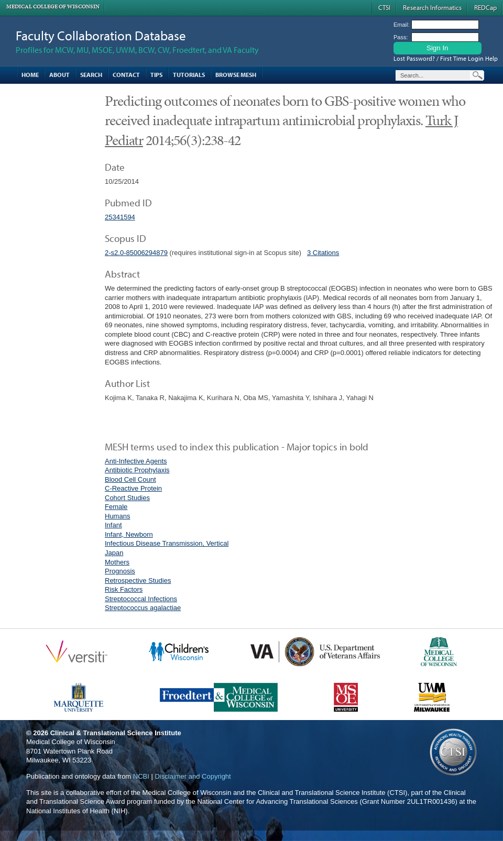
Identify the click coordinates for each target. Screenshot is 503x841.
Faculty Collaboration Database (101, 35)
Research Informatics (432, 7)
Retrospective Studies (138, 580)
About (59, 75)
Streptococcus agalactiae (143, 608)
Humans (117, 516)
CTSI (384, 7)
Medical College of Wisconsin (53, 6)
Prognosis (120, 571)
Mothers (117, 562)
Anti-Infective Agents (136, 461)
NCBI (141, 776)
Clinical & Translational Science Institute (115, 733)
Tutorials (189, 75)
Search (91, 75)
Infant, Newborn (129, 534)
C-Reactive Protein (133, 488)
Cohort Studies (127, 498)
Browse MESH (235, 75)
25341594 (120, 217)
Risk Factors (124, 589)
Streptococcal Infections (141, 599)
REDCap (485, 7)
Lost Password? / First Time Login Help (445, 58)
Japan (114, 553)
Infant (113, 525)
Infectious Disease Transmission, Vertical (166, 543)
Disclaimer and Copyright (193, 776)
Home (30, 75)
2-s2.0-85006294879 (136, 253)
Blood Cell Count (130, 479)
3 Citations (323, 253)
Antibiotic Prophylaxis (137, 470)
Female (116, 507)
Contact (126, 75)
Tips (156, 75)
